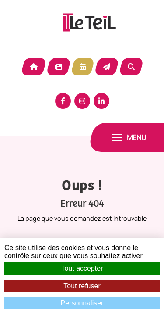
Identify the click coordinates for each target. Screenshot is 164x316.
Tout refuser (81, 286)
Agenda (83, 66)
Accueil (34, 66)
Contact (106, 66)
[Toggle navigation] (129, 137)
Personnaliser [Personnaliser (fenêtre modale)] (82, 303)
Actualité (58, 66)
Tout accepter (82, 268)
